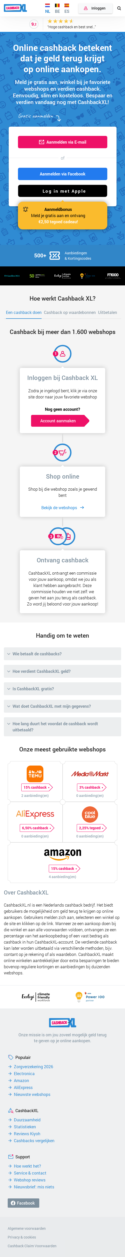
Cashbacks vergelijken (34, 1140)
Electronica (24, 1073)
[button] (62, 191)
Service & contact (30, 1173)
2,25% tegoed (91, 828)
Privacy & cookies (22, 1237)
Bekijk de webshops (59, 507)
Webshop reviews (29, 1180)
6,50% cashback (36, 828)
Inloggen (98, 8)
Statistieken (25, 1126)
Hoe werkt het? (27, 1166)
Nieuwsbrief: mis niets (34, 1187)
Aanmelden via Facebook (62, 173)
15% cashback (36, 787)
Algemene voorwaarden (27, 1228)
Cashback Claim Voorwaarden (32, 1245)
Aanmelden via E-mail (66, 142)
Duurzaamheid (27, 1120)
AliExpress (23, 1087)
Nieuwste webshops (32, 1094)
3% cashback (91, 787)
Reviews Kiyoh (27, 1133)
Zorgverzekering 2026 (33, 1066)
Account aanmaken (58, 420)
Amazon (21, 1080)
